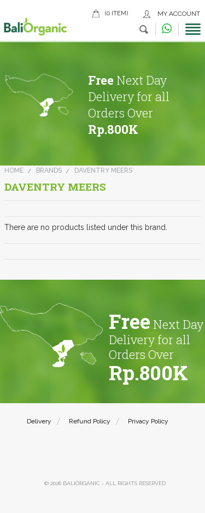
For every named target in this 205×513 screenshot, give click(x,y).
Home (14, 170)
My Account (178, 13)
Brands (49, 170)
